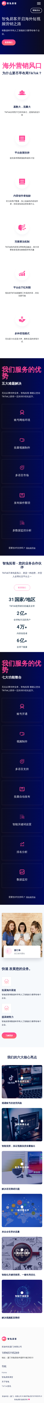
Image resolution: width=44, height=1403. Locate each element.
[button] (38, 3)
